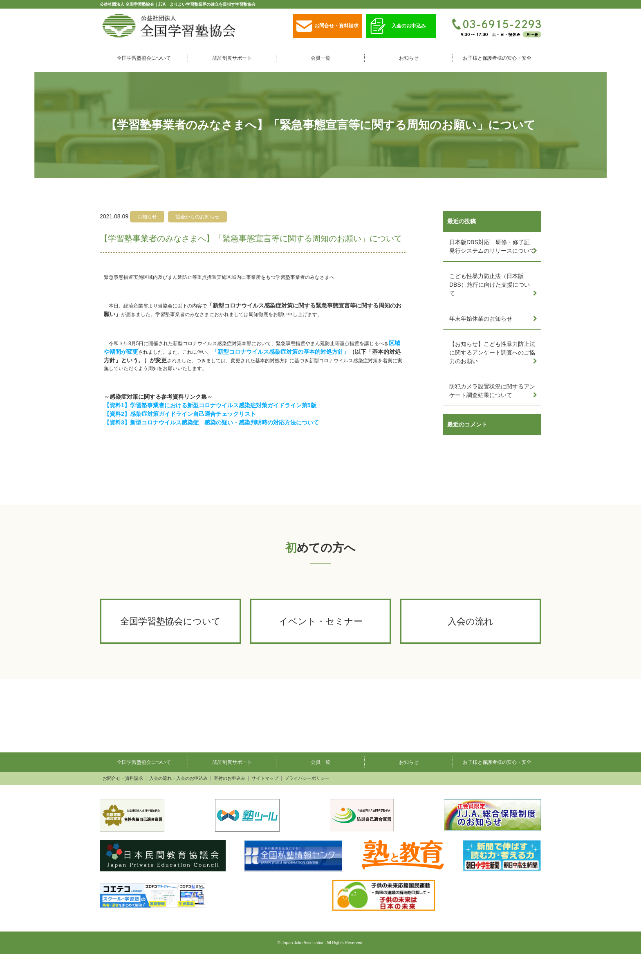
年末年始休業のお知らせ (480, 318)
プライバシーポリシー (307, 778)
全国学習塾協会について (144, 58)
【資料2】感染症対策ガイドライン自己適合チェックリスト (180, 414)
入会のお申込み (398, 26)
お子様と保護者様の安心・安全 (497, 58)
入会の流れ (470, 621)
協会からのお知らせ (197, 217)
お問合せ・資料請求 (327, 26)
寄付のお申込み (229, 778)
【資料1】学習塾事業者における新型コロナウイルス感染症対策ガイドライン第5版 (210, 405)
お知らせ (409, 58)
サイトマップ (264, 778)
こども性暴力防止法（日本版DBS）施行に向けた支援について (489, 284)
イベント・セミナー (321, 621)
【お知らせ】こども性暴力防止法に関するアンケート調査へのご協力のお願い (492, 352)
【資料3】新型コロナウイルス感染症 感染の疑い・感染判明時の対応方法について (211, 422)
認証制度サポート (232, 58)
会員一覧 (320, 58)
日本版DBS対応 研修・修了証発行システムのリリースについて (492, 246)
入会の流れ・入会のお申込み (178, 778)
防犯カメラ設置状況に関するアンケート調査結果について (492, 390)
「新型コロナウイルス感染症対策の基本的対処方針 (277, 351)
